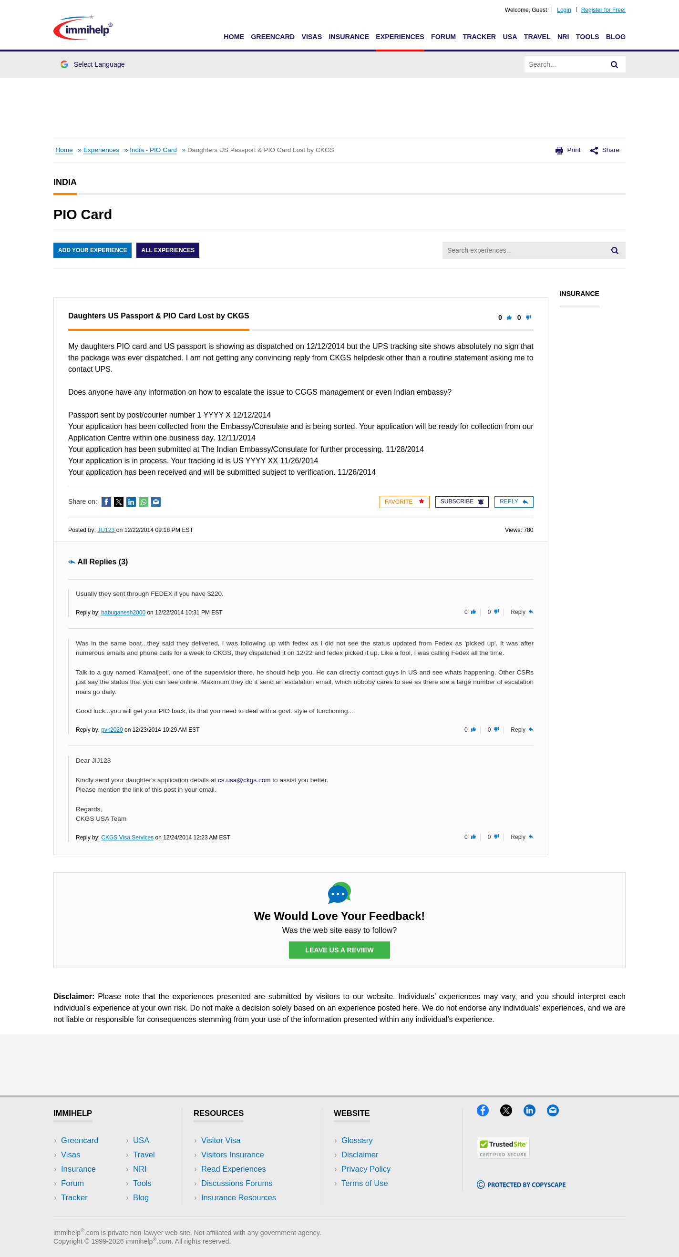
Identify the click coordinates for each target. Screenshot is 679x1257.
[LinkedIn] (535, 1113)
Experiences (400, 37)
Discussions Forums (237, 1183)
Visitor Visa (220, 1140)
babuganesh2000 (123, 612)
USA (510, 37)
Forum (443, 37)
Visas (311, 37)
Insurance (349, 37)
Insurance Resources (238, 1197)
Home (234, 37)
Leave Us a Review (339, 950)
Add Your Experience (92, 250)
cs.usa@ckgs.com (244, 780)
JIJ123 (106, 530)
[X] (512, 1113)
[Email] (557, 1113)
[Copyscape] (521, 1186)
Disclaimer (360, 1154)
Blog (616, 37)
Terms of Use (364, 1183)
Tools (587, 37)
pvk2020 (112, 729)
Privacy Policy (366, 1169)
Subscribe (462, 501)
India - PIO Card (153, 149)
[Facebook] (488, 1113)
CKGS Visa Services (127, 837)
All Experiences (168, 250)
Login (564, 10)
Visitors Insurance (232, 1154)
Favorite (404, 501)
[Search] (614, 64)
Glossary (357, 1140)
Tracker (479, 37)
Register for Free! (603, 10)
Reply (514, 501)
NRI (563, 37)
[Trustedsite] (503, 1156)
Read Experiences (233, 1169)
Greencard (273, 37)
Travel (537, 37)
